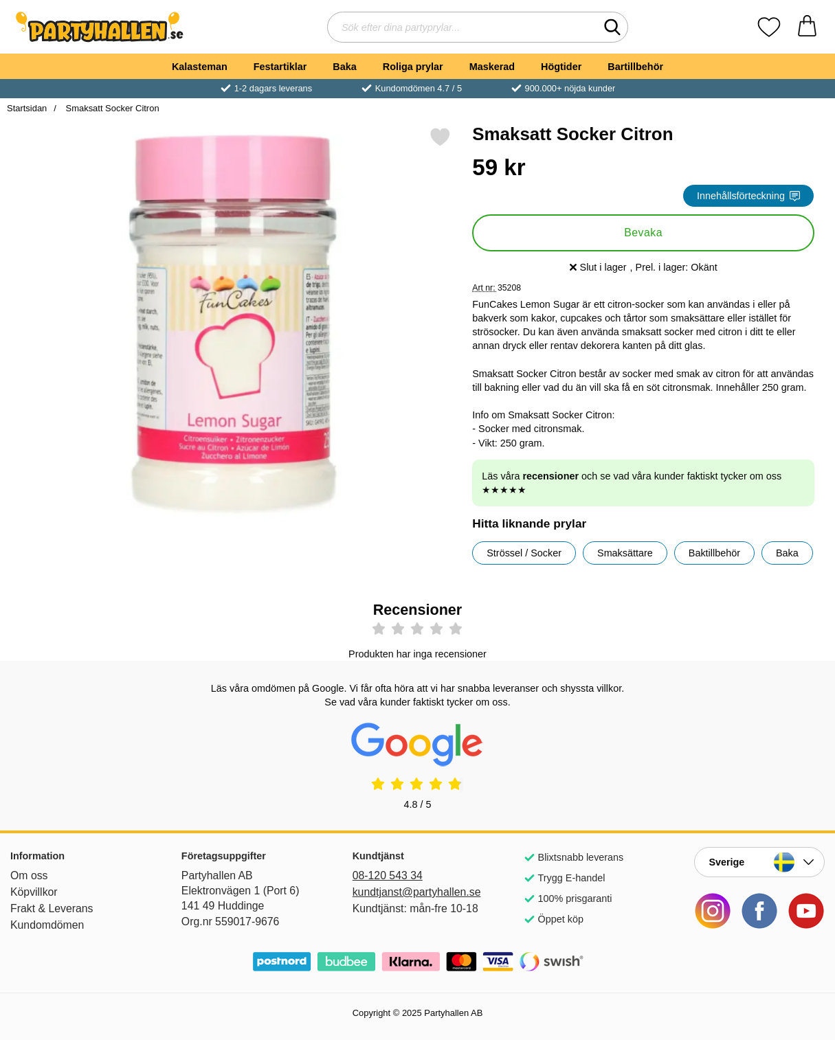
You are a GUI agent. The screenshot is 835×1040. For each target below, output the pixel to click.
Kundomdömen (47, 925)
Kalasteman (199, 66)
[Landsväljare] (759, 862)
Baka (344, 66)
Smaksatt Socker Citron (111, 108)
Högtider (561, 66)
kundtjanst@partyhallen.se (417, 892)
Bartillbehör (635, 66)
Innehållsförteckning (748, 195)
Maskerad (492, 66)
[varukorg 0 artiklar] (807, 27)
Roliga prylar (413, 66)
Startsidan (27, 108)
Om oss (29, 875)
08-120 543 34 (388, 875)
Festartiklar (280, 66)
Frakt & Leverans (51, 908)
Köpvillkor (34, 892)
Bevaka (643, 232)
